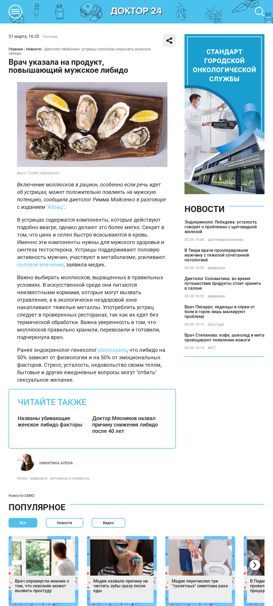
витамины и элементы (70, 478)
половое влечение (40, 264)
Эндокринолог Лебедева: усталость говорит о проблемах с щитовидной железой (220, 227)
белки (22, 478)
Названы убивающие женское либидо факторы (50, 421)
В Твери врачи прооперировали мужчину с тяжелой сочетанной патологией (216, 255)
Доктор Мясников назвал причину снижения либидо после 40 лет (125, 424)
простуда (216, 324)
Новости (33, 49)
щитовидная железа (225, 239)
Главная (16, 49)
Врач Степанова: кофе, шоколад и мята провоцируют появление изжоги (224, 337)
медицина (38, 478)
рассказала (112, 350)
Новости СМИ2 (22, 495)
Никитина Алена (56, 463)
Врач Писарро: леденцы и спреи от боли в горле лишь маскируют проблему (219, 311)
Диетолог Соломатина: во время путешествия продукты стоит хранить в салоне (222, 283)
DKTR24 (136, 11)
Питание (50, 36)
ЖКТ (212, 348)
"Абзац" (55, 207)
